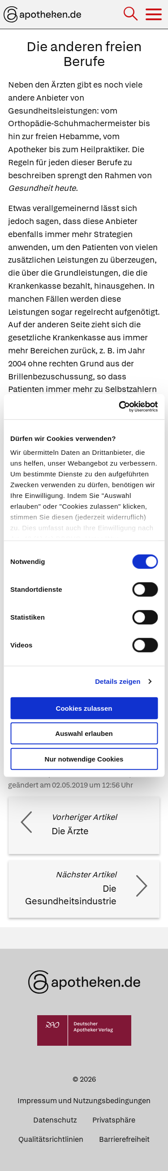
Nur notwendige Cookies (84, 758)
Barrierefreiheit (124, 1139)
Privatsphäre (113, 1120)
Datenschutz (55, 1120)
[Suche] (131, 14)
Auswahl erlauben (83, 733)
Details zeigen (117, 681)
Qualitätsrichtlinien (50, 1139)
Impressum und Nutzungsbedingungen (84, 1100)
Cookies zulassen (84, 708)
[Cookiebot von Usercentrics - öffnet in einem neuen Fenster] (120, 407)
